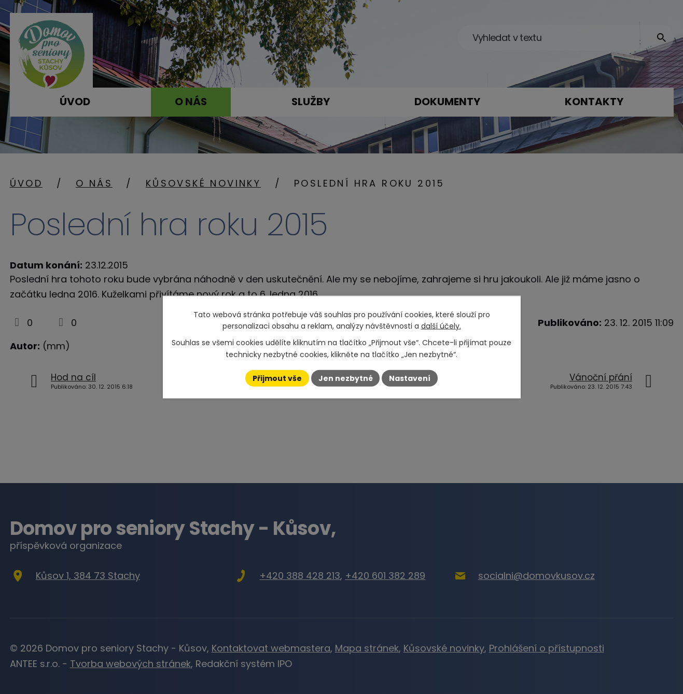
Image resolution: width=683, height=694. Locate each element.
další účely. (441, 326)
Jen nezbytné (345, 378)
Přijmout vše (277, 378)
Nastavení (410, 378)
